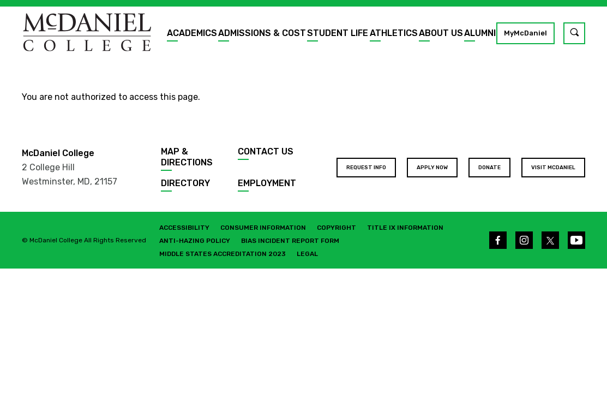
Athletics (394, 33)
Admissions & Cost (262, 33)
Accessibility (184, 227)
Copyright (336, 227)
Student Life (337, 33)
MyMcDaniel (525, 33)
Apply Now (432, 167)
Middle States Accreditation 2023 (222, 254)
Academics (192, 33)
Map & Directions (187, 157)
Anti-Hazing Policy (194, 241)
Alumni (480, 33)
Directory (185, 183)
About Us (441, 33)
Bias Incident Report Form (290, 241)
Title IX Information (405, 227)
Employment (267, 183)
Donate (489, 167)
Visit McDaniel (553, 167)
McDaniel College (58, 153)
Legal (307, 254)
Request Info (366, 167)
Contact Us (265, 151)
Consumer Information (263, 227)
